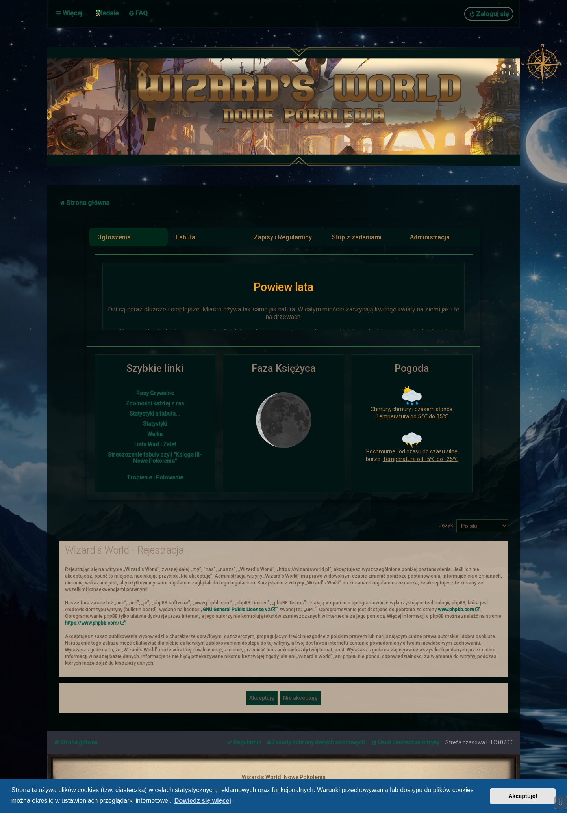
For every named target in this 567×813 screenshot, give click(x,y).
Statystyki (155, 424)
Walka (155, 434)
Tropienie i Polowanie (155, 477)
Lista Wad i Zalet (155, 444)
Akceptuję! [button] (522, 796)
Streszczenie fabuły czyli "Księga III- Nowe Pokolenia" (155, 457)
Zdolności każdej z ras (155, 403)
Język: (446, 524)
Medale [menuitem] (108, 13)
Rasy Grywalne (155, 393)
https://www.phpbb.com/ (92, 622)
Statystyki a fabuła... (155, 413)
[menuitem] (138, 13)
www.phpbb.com (456, 609)
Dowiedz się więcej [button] (202, 800)
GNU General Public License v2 (236, 609)
